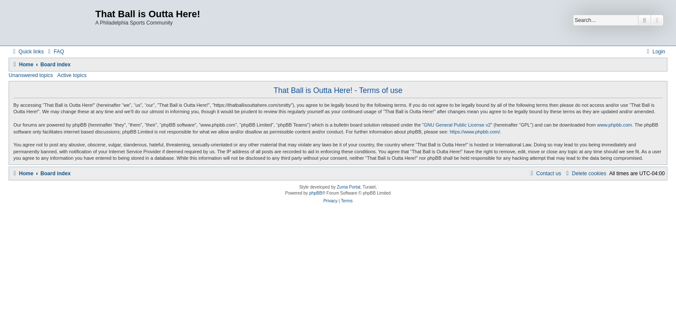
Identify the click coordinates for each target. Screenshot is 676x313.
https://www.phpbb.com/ (475, 131)
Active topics (72, 75)
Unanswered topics (31, 75)
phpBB (315, 193)
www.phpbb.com (614, 124)
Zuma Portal (348, 187)
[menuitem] (55, 52)
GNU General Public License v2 (457, 124)
